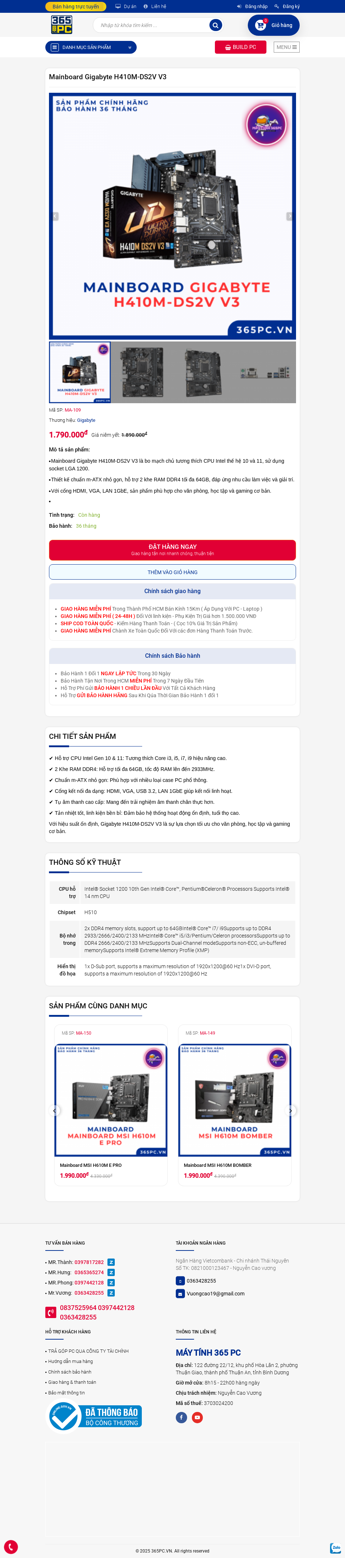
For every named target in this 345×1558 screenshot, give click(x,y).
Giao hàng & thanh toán (72, 1382)
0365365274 (89, 1272)
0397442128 (89, 1283)
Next (293, 1110)
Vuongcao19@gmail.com (215, 1294)
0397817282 (89, 1262)
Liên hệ (153, 6)
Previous (57, 1110)
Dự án (125, 6)
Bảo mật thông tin (66, 1392)
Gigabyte (86, 420)
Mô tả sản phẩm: (69, 449)
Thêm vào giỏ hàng (173, 572)
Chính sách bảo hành (69, 1372)
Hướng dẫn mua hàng (70, 1361)
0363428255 (89, 1293)
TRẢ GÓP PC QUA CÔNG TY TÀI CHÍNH (88, 1351)
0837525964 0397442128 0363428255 (97, 1312)
